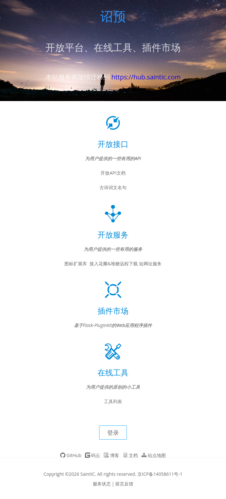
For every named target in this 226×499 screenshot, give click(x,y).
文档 (130, 455)
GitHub (70, 455)
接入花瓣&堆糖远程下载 (113, 263)
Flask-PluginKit (97, 325)
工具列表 (113, 401)
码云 (92, 455)
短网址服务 (150, 263)
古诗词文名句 (113, 187)
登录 (113, 432)
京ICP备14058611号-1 (160, 474)
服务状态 (102, 484)
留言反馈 (124, 484)
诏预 (113, 17)
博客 (111, 455)
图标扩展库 (75, 263)
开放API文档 (112, 173)
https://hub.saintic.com (146, 77)
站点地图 (153, 455)
